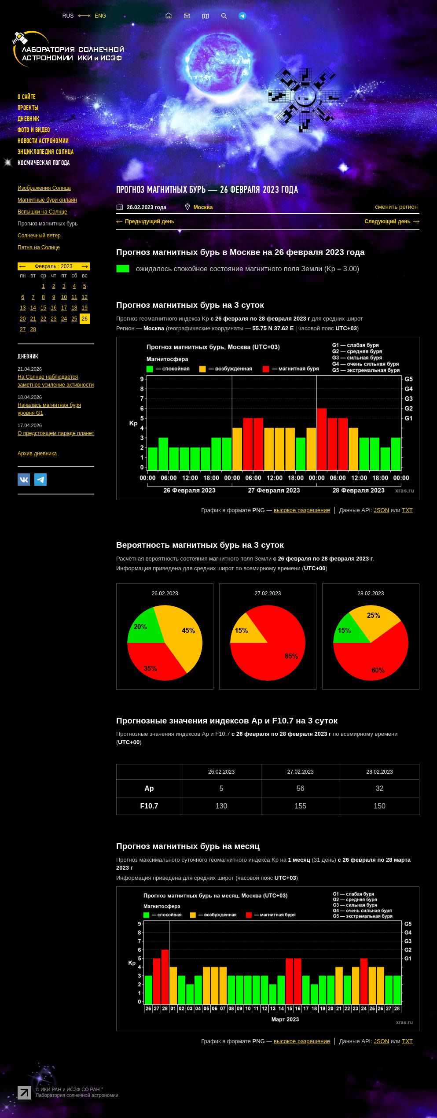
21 (33, 319)
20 (23, 319)
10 (64, 297)
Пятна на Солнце (39, 247)
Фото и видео (34, 130)
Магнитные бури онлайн (47, 200)
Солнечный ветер (39, 235)
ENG (100, 16)
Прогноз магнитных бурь (161, 190)
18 (74, 308)
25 (74, 319)
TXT (407, 510)
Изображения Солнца (44, 188)
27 (23, 329)
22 (43, 319)
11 (74, 297)
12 (85, 297)
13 (23, 308)
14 (33, 308)
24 (64, 319)
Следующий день (387, 221)
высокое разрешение (302, 510)
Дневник (28, 119)
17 (64, 308)
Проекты (28, 108)
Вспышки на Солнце (42, 212)
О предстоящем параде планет (56, 433)
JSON (381, 510)
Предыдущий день (149, 221)
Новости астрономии (43, 141)
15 (43, 308)
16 (53, 308)
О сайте (27, 97)
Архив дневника (37, 453)
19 (85, 308)
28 (33, 329)
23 (53, 319)
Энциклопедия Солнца (46, 152)
